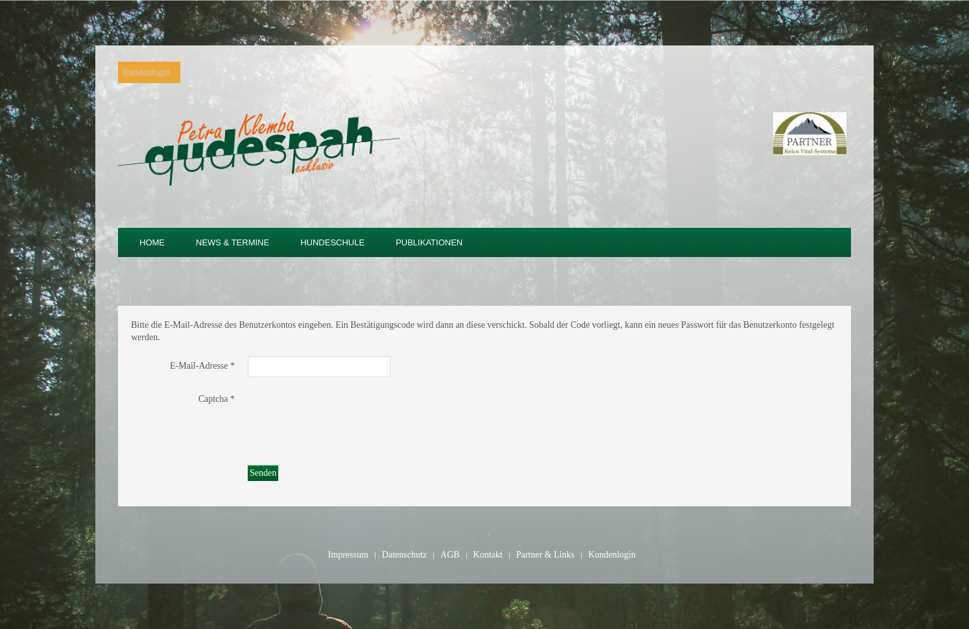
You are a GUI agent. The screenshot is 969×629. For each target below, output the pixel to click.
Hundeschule (332, 242)
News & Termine (232, 242)
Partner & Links (545, 555)
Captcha (216, 399)
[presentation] (346, 414)
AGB (450, 555)
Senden (263, 473)
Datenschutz (404, 555)
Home (152, 242)
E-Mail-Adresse (202, 366)
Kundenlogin (146, 72)
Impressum (348, 555)
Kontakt (488, 555)
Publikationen (429, 242)
